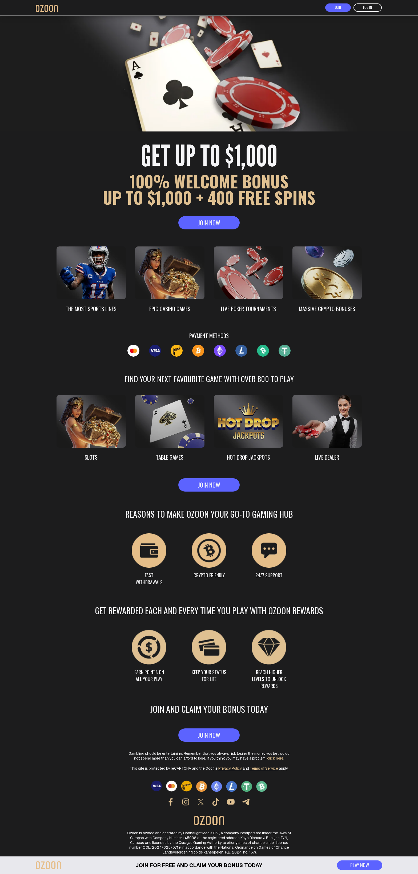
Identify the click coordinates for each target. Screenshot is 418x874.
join (338, 8)
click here (275, 754)
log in (368, 8)
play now (358, 864)
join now (209, 225)
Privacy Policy (230, 764)
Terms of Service (264, 764)
